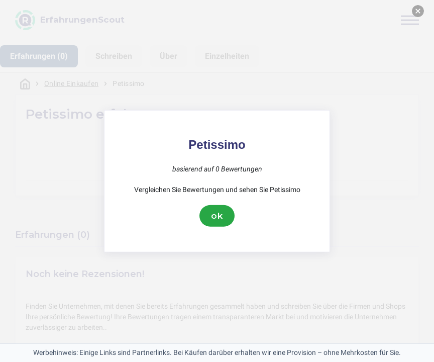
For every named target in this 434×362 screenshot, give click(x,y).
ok (217, 216)
